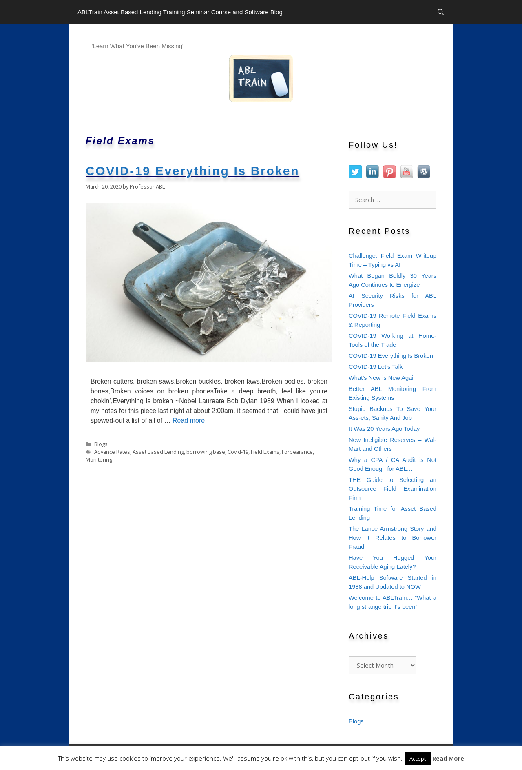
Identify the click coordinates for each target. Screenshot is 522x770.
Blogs (101, 444)
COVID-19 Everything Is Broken (192, 171)
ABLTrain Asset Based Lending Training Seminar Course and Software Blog (180, 12)
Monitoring (99, 459)
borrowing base (205, 451)
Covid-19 (238, 451)
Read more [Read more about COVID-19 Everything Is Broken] (189, 420)
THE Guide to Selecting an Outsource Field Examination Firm (392, 489)
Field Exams (265, 451)
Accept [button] (417, 758)
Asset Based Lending (158, 451)
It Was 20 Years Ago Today (384, 429)
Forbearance (297, 451)
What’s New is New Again (383, 378)
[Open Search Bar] (441, 12)
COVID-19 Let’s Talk (376, 367)
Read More (448, 758)
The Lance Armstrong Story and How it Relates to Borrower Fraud (392, 538)
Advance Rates (112, 451)
